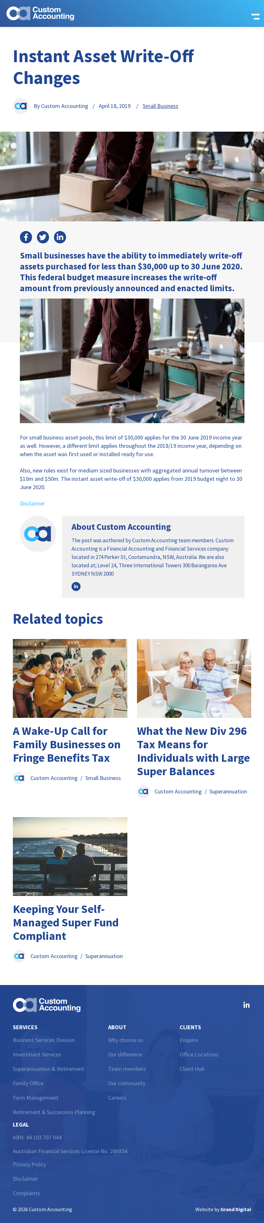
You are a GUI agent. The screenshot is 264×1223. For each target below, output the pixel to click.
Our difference (125, 1054)
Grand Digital (235, 1209)
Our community (126, 1083)
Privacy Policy (29, 1164)
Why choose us (125, 1040)
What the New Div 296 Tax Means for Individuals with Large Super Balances (193, 751)
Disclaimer (32, 503)
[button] (254, 13)
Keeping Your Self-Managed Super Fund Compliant (66, 922)
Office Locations (199, 1054)
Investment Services (37, 1054)
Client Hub (192, 1068)
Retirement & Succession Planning (54, 1112)
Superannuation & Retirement (48, 1068)
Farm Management (35, 1097)
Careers (117, 1097)
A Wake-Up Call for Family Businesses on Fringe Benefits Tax (67, 744)
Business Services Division (44, 1040)
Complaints (26, 1193)
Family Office (28, 1083)
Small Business (160, 106)
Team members (127, 1068)
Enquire (189, 1040)
